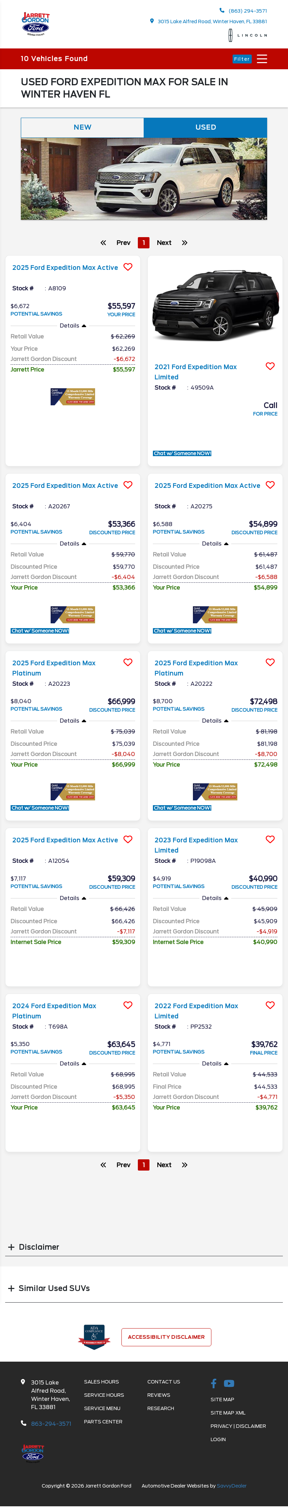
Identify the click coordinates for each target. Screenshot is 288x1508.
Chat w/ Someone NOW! (182, 454)
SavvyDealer (232, 1486)
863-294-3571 (51, 1424)
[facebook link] (214, 1384)
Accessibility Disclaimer (166, 1337)
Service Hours (104, 1395)
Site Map (222, 1400)
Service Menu (102, 1409)
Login (218, 1440)
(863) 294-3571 (243, 11)
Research (160, 1409)
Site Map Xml (228, 1413)
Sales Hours (101, 1382)
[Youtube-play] (229, 1384)
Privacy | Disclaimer (238, 1427)
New (82, 128)
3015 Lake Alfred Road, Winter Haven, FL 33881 (208, 21)
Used (206, 128)
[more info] (72, 257)
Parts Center (103, 1422)
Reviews (158, 1395)
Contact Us (163, 1382)
